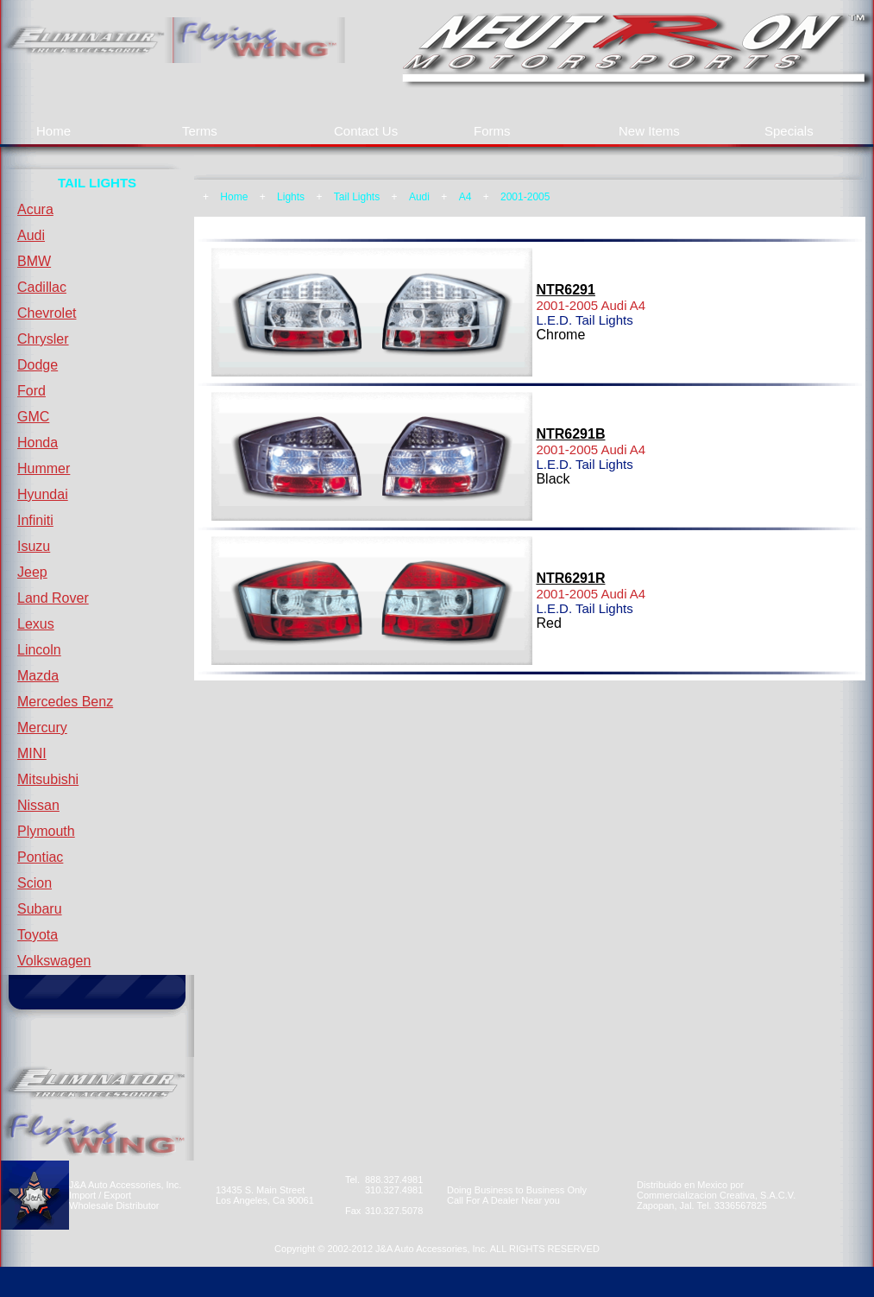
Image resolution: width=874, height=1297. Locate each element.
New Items (649, 130)
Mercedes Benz (65, 701)
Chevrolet (46, 313)
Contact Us (366, 130)
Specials (789, 130)
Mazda (38, 675)
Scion (34, 883)
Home (53, 130)
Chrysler (43, 339)
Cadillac (41, 287)
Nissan (38, 805)
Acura (35, 209)
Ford (31, 390)
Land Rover (53, 598)
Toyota (37, 934)
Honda (37, 442)
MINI (32, 753)
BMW (34, 261)
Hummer (43, 468)
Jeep (32, 572)
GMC (33, 416)
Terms (199, 130)
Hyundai (42, 494)
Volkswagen (54, 960)
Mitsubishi (48, 779)
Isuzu (33, 546)
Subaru (39, 909)
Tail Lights (357, 197)
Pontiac (40, 857)
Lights (291, 197)
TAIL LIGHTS (97, 182)
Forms (492, 130)
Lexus (35, 624)
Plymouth (46, 831)
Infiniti (35, 520)
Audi (31, 235)
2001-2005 (525, 197)
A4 (465, 197)
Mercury (42, 727)
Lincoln (39, 649)
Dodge (37, 364)
